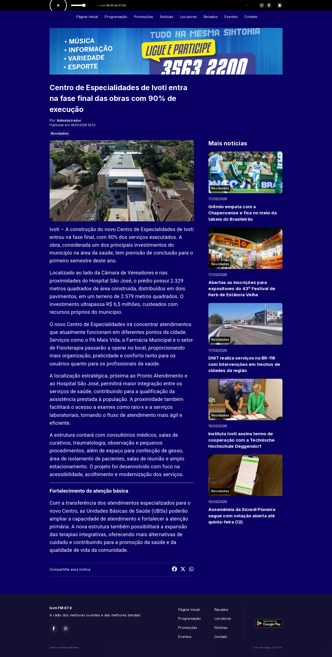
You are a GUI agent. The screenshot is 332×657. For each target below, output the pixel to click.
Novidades (60, 133)
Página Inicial (87, 17)
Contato (250, 17)
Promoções (143, 17)
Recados (210, 17)
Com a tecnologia (267, 647)
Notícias (166, 17)
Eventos (231, 17)
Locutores (188, 17)
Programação (116, 17)
